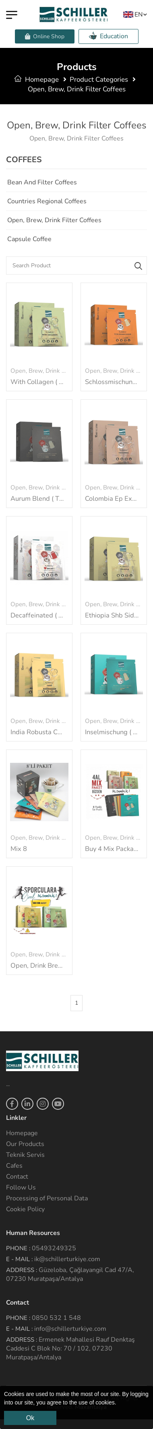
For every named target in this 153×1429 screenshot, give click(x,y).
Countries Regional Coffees (47, 201)
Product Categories (99, 79)
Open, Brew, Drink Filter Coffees (54, 220)
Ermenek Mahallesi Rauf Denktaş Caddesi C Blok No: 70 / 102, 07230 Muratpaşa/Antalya (70, 1348)
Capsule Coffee (29, 239)
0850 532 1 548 (56, 1317)
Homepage (36, 79)
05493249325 (54, 1248)
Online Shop (44, 36)
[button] (119, 1403)
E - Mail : (19, 1259)
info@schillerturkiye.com (70, 1328)
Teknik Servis (25, 1154)
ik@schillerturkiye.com (67, 1259)
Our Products (25, 1144)
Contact (17, 1176)
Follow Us (21, 1187)
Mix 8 (18, 848)
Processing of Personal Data (47, 1198)
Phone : (18, 1248)
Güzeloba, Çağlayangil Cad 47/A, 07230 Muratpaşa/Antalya (70, 1274)
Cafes (14, 1165)
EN (133, 14)
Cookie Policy (25, 1209)
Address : (21, 1270)
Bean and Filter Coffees (42, 182)
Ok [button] (30, 1418)
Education (108, 36)
